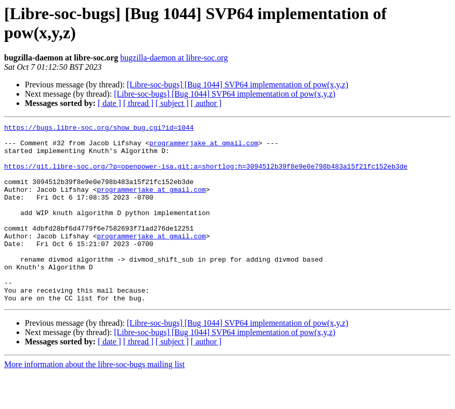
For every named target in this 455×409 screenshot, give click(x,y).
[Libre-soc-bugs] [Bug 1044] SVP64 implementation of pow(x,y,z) (237, 84)
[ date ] (109, 103)
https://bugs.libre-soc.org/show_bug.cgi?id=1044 (99, 128)
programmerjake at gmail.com (204, 147)
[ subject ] (172, 103)
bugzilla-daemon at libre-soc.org (174, 57)
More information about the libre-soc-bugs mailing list (94, 400)
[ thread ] (138, 103)
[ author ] (206, 103)
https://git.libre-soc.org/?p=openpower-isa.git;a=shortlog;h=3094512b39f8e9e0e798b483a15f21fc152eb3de (205, 175)
